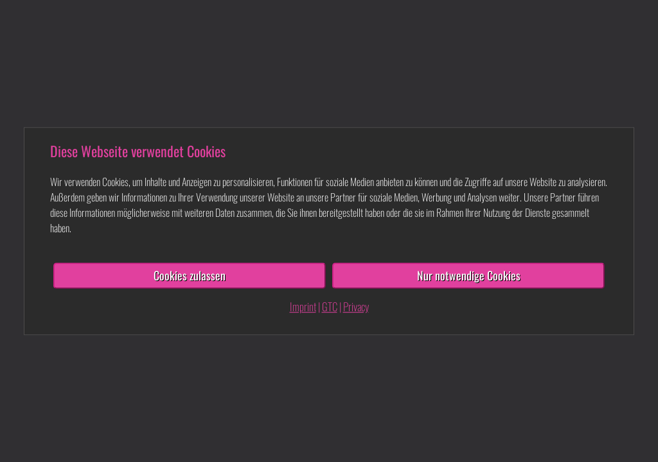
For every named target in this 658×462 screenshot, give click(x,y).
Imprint (303, 306)
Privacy (356, 306)
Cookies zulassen (190, 275)
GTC (329, 306)
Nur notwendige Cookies (468, 275)
